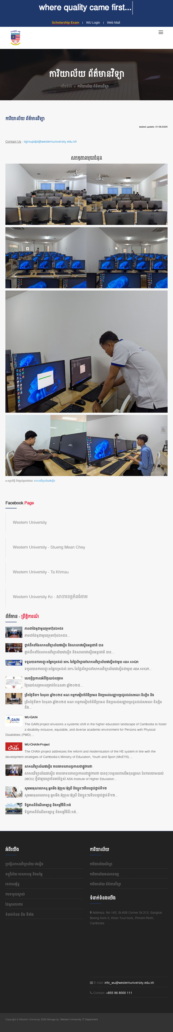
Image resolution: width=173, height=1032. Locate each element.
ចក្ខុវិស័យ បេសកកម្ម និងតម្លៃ (24, 874)
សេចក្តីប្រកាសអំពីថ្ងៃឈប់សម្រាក (44, 678)
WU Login (93, 22)
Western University (30, 522)
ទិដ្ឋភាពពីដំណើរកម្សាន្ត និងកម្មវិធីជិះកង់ (48, 805)
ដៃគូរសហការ (14, 905)
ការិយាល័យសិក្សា (101, 864)
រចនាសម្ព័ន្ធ (12, 884)
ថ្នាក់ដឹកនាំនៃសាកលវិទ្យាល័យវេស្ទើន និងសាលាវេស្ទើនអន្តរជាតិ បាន (64, 645)
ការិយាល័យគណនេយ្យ (104, 874)
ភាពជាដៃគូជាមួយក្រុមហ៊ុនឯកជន (44, 629)
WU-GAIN (31, 717)
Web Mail (113, 22)
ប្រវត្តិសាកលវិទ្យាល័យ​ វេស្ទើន (24, 864)
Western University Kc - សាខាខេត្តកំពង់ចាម (50, 597)
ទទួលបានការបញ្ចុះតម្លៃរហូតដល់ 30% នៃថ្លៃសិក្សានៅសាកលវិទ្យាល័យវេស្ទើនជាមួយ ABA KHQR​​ (81, 662)
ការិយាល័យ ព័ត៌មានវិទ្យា (105, 884)
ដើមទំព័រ (66, 86)
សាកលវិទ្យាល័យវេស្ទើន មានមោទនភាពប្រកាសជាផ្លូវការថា (58, 766)
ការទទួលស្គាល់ (15, 894)
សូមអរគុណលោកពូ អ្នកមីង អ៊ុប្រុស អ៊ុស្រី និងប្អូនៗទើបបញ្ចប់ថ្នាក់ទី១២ (66, 788)
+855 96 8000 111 (119, 993)
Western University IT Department (79, 1019)
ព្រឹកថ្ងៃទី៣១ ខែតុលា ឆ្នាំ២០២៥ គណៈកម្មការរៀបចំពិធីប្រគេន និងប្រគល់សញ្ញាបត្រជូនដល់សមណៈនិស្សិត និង (89, 695)
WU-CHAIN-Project (37, 744)
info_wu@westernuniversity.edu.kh (129, 983)
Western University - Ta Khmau (41, 572)
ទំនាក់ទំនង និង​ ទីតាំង (19, 915)
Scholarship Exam (65, 22)
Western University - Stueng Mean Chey (49, 547)
